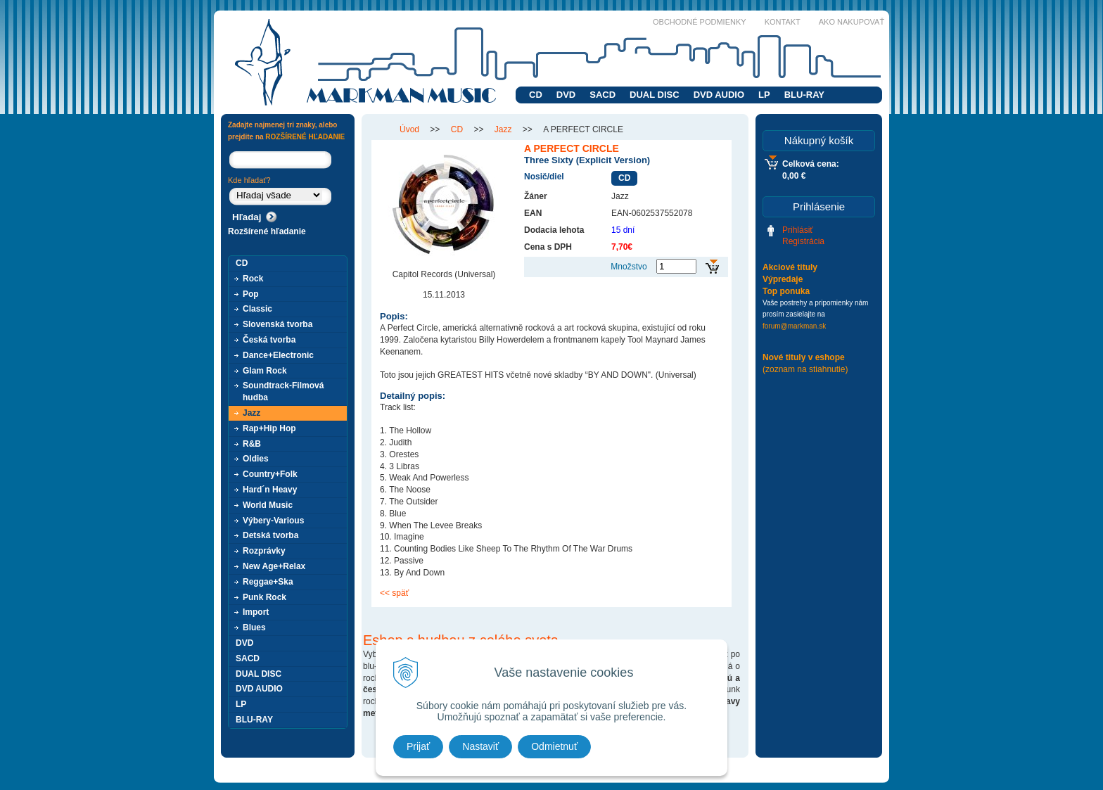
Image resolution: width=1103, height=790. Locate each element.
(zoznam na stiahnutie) (805, 369)
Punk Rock (264, 597)
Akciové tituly (790, 267)
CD (535, 94)
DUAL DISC (655, 94)
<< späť (394, 593)
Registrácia (803, 241)
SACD (602, 94)
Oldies (256, 459)
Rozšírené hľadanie (267, 231)
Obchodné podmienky (699, 22)
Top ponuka (786, 291)
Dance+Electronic (278, 355)
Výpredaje (783, 279)
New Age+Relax (274, 566)
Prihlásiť (797, 230)
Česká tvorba (269, 340)
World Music (268, 505)
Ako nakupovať (851, 22)
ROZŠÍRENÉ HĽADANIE (305, 137)
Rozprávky (264, 551)
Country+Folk (270, 474)
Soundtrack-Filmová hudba (283, 391)
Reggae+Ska (268, 582)
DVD (565, 94)
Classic (257, 309)
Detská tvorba (270, 535)
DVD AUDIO (719, 94)
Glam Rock (265, 371)
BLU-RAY (804, 94)
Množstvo (628, 267)
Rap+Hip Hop (269, 428)
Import (256, 612)
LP (764, 94)
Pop (251, 294)
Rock (253, 278)
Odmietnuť (554, 746)
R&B (252, 444)
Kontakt (783, 22)
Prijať (418, 746)
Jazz (251, 413)
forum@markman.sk (794, 326)
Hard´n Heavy (270, 490)
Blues (254, 627)
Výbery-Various (273, 520)
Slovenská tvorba (277, 324)
